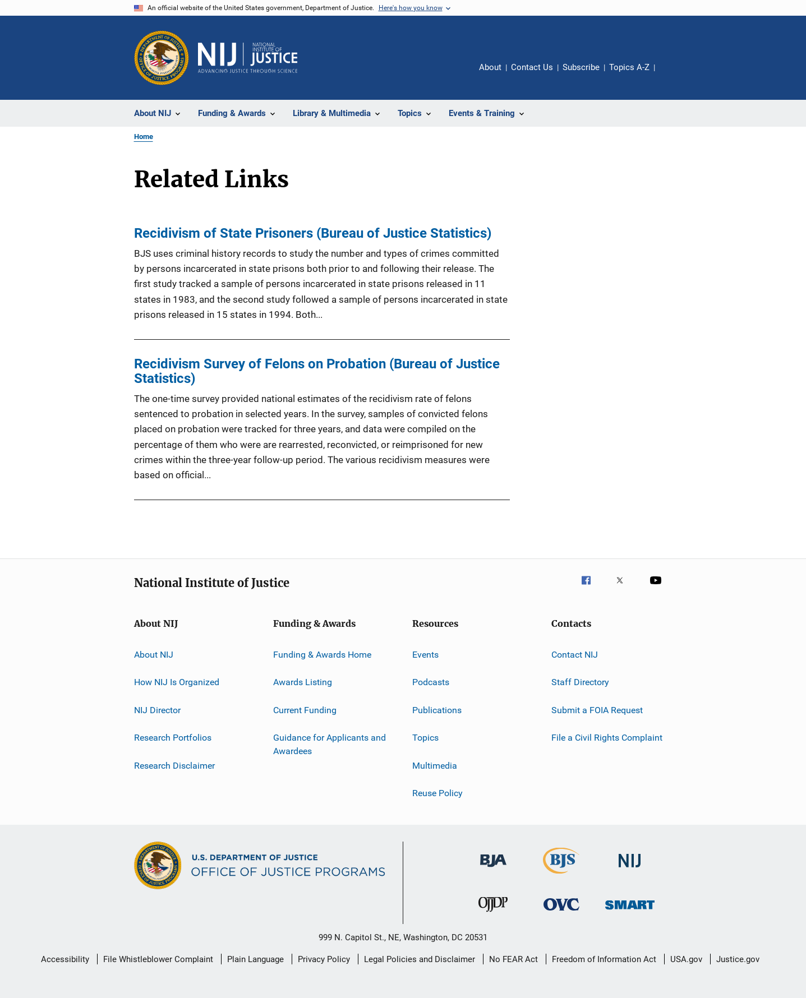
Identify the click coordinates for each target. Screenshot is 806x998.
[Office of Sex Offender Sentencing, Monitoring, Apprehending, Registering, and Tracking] (630, 911)
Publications (437, 710)
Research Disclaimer (174, 765)
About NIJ (153, 654)
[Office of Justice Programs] (161, 57)
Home (143, 136)
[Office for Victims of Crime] (561, 912)
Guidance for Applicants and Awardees (329, 744)
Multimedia (434, 765)
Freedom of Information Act (604, 959)
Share (672, 75)
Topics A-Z (629, 67)
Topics (425, 737)
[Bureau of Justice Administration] (493, 869)
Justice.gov (737, 959)
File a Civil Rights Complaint (606, 737)
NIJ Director (157, 710)
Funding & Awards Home (322, 654)
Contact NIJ (574, 654)
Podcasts (430, 682)
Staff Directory (580, 682)
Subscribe (581, 67)
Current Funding (305, 710)
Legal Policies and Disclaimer (419, 959)
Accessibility (65, 959)
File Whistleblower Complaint (158, 959)
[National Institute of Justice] (630, 869)
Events (425, 654)
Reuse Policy (437, 793)
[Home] (248, 58)
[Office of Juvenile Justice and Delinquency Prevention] (493, 913)
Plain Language (255, 959)
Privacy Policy (324, 959)
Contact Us (532, 67)
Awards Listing (302, 682)
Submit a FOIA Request (597, 710)
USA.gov (686, 959)
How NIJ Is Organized (176, 682)
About (490, 67)
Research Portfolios (172, 737)
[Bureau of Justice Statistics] (561, 876)
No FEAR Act (513, 959)
